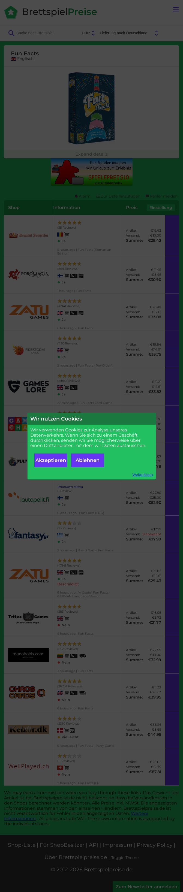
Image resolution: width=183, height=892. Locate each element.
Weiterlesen (142, 475)
